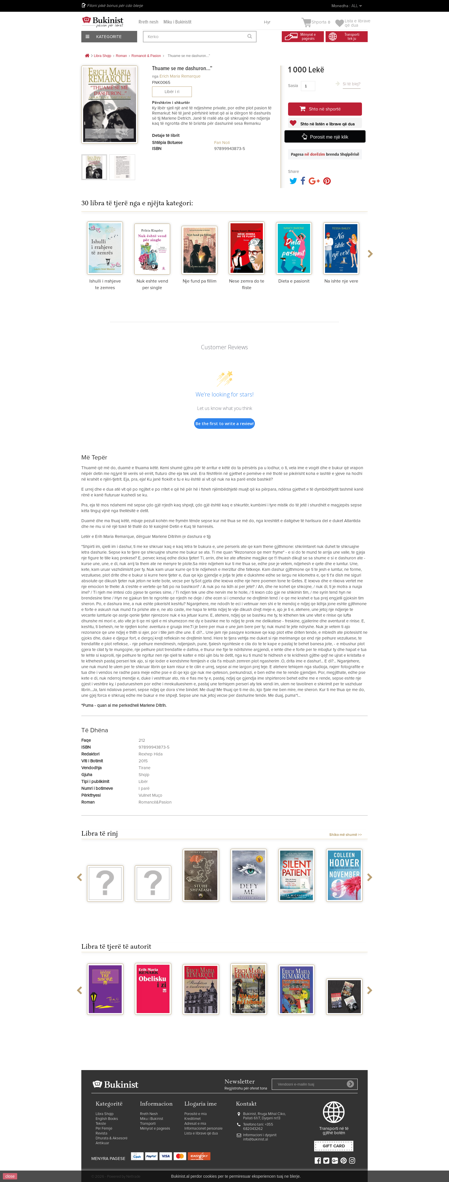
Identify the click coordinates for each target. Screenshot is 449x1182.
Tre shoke (105, 1020)
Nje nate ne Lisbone (248, 1022)
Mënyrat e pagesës (155, 1128)
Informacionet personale (203, 1128)
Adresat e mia (195, 1124)
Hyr (267, 22)
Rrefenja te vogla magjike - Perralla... (105, 912)
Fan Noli (222, 143)
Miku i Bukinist (151, 1119)
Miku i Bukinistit (177, 22)
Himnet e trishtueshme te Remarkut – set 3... (344, 1027)
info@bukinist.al (255, 1139)
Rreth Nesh (149, 1114)
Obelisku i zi (153, 1020)
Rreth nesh (148, 22)
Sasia (293, 86)
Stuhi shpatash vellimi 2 (201, 909)
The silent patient (296, 909)
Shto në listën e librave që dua (327, 124)
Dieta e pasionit (294, 281)
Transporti (148, 1124)
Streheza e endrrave (201, 1022)
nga (155, 76)
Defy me (248, 907)
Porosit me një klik (328, 136)
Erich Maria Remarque (179, 76)
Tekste (101, 1124)
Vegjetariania (153, 907)
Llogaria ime (200, 1104)
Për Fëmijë (104, 1128)
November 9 (344, 907)
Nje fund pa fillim (199, 281)
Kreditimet (192, 1119)
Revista (101, 1133)
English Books (107, 1119)
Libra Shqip (104, 1114)
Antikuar (102, 1143)
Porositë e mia (195, 1114)
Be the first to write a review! (225, 423)
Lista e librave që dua (201, 1133)
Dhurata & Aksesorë (111, 1138)
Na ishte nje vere (341, 281)
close (10, 1176)
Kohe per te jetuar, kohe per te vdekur (296, 1025)
